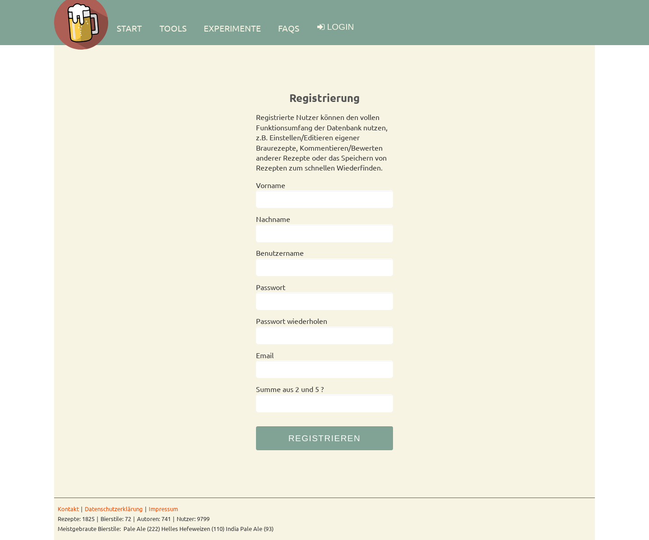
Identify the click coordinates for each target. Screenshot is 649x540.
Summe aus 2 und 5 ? (290, 388)
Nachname (273, 218)
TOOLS (173, 28)
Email (265, 355)
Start (129, 28)
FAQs (288, 28)
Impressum (163, 508)
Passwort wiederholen (291, 320)
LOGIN (340, 27)
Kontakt (68, 508)
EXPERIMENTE (232, 28)
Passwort (270, 286)
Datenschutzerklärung (114, 508)
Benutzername (280, 252)
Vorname (270, 184)
